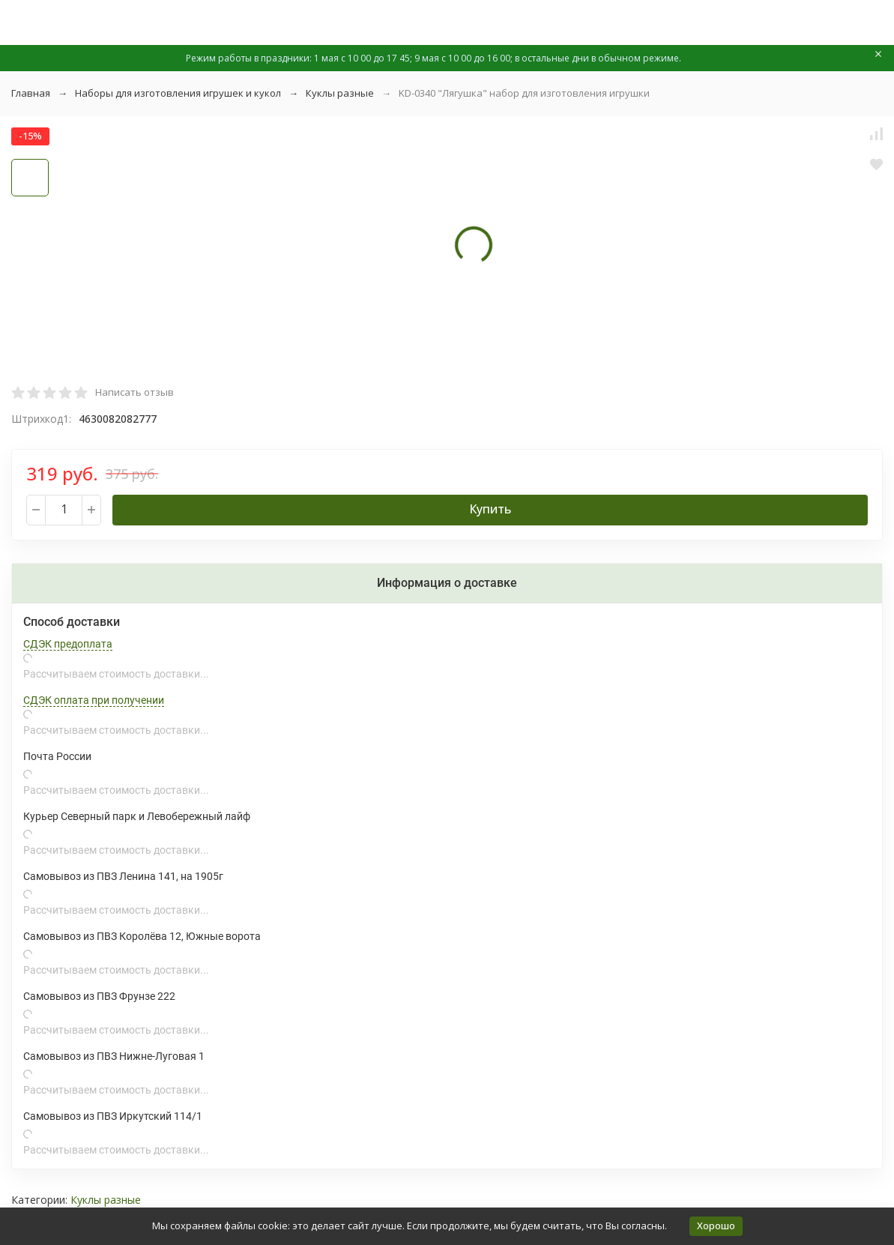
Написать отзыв (134, 392)
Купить (490, 509)
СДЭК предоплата (67, 644)
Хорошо (716, 1225)
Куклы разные (340, 93)
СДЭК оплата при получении (93, 700)
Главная (30, 93)
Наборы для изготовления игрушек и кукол (178, 93)
